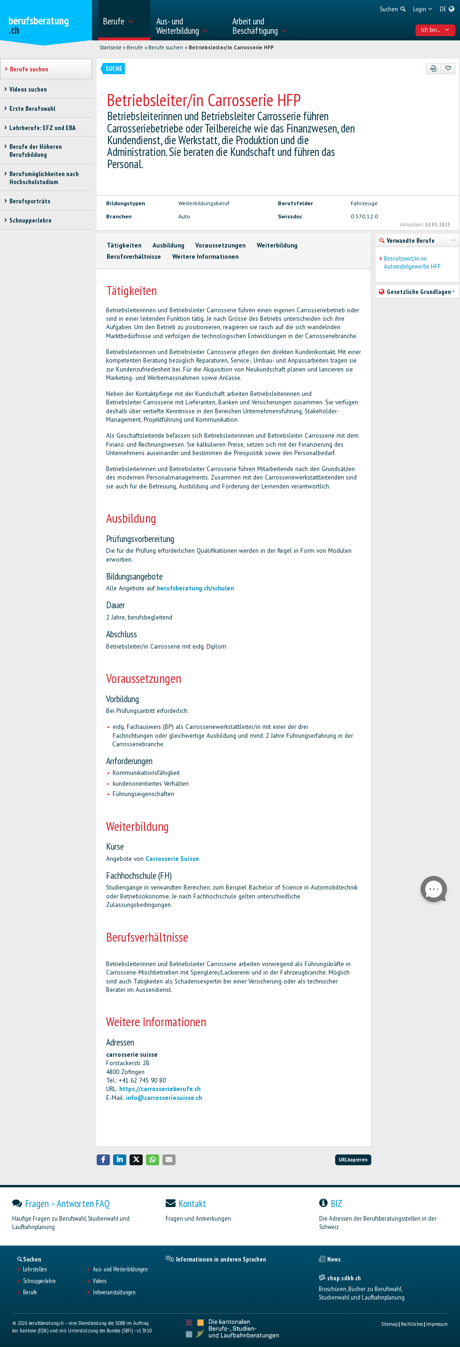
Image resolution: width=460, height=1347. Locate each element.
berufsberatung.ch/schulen (195, 588)
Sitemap (389, 1323)
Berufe (135, 47)
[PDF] (433, 68)
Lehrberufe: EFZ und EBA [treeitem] (42, 128)
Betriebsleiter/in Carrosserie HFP (231, 47)
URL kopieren (353, 1159)
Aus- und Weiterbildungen (120, 1269)
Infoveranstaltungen (114, 1292)
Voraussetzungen (220, 245)
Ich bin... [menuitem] (435, 29)
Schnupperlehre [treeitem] (30, 220)
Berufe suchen (165, 47)
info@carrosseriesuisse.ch (164, 1098)
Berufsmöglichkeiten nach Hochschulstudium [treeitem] (44, 178)
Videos (100, 1281)
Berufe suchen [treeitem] (29, 69)
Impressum (437, 1323)
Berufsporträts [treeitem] (29, 201)
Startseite (111, 47)
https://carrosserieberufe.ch (159, 1089)
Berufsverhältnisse (134, 257)
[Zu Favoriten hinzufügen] (448, 68)
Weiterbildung (277, 245)
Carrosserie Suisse (172, 859)
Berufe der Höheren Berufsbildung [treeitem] (35, 150)
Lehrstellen (35, 1269)
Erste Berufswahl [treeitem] (32, 108)
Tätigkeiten (124, 245)
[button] (103, 1159)
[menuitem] (124, 20)
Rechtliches (412, 1323)
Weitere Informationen (205, 257)
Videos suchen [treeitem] (28, 89)
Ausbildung (168, 245)
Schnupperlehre (39, 1281)
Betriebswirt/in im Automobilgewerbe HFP (412, 263)
